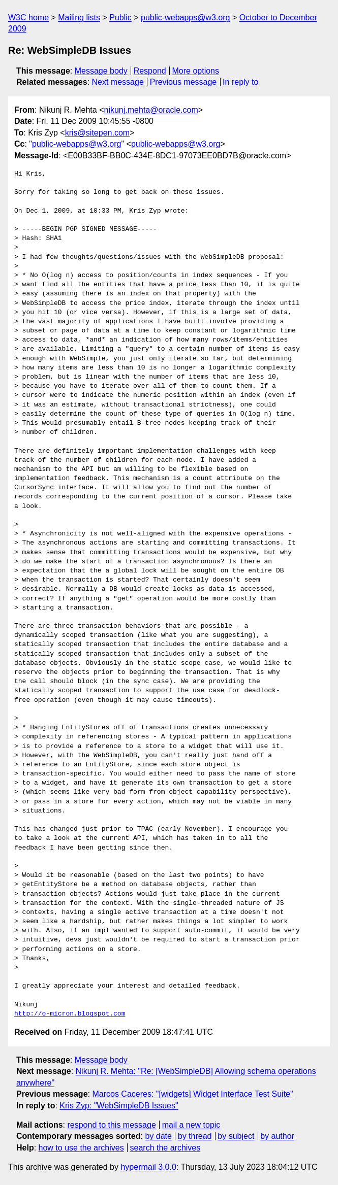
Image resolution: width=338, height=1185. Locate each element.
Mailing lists (79, 17)
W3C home (28, 17)
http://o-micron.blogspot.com (69, 1014)
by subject (236, 1136)
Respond (150, 70)
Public (120, 17)
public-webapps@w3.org (185, 17)
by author (277, 1136)
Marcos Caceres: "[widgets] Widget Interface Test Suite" (192, 1094)
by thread (195, 1136)
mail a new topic (191, 1125)
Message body (101, 70)
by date (158, 1136)
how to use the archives (81, 1147)
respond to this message (111, 1125)
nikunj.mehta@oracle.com (151, 110)
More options (196, 70)
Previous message (183, 82)
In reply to (240, 82)
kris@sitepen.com (97, 132)
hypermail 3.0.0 (148, 1167)
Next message (118, 82)
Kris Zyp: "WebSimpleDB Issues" (118, 1105)
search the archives (165, 1147)
